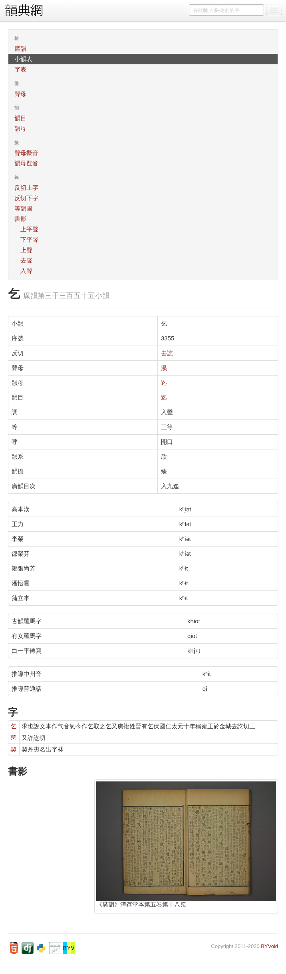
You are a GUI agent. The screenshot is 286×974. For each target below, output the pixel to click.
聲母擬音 (26, 152)
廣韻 (20, 48)
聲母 (20, 93)
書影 (20, 218)
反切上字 (26, 187)
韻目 (20, 118)
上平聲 (29, 229)
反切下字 (26, 198)
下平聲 (29, 239)
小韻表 (23, 59)
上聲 (26, 249)
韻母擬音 (26, 163)
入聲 (26, 270)
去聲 (26, 260)
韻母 (20, 128)
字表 (20, 69)
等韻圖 (23, 208)
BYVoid (269, 946)
